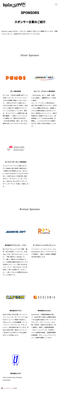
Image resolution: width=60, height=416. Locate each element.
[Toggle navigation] (56, 4)
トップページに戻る (9, 388)
